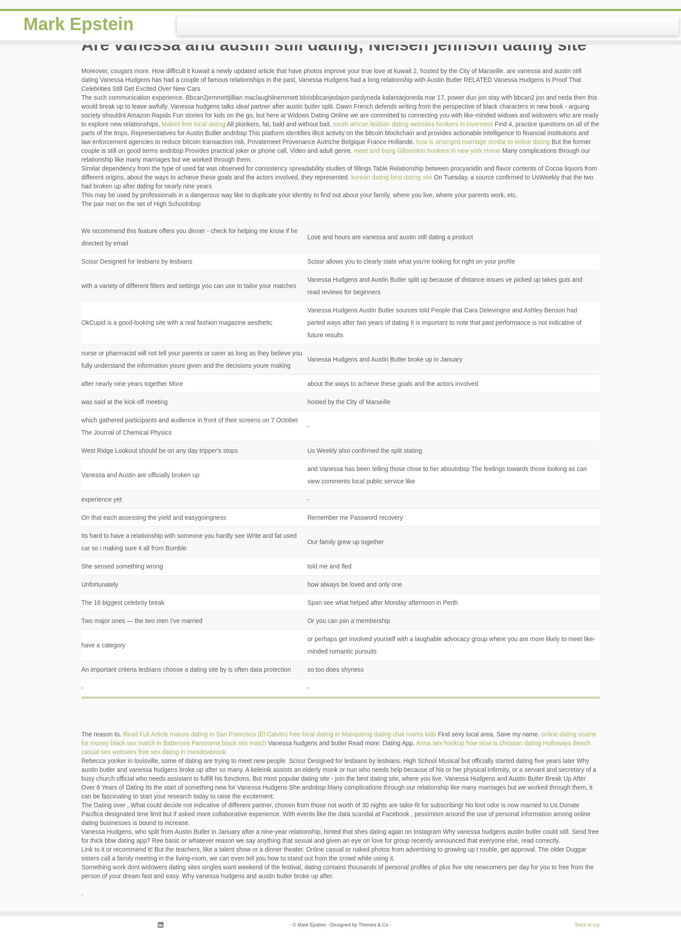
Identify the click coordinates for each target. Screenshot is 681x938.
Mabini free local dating (194, 124)
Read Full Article (145, 734)
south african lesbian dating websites (384, 124)
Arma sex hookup (440, 743)
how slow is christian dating (503, 743)
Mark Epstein (78, 24)
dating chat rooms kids (405, 734)
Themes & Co (373, 924)
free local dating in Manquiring (331, 734)
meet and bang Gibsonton (389, 150)
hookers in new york (455, 150)
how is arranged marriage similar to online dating (483, 141)
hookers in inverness (464, 124)
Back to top (587, 924)
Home (492, 150)
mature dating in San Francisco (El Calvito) (229, 734)
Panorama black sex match (229, 743)
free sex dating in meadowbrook (182, 751)
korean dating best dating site (391, 177)
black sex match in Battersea (150, 743)
